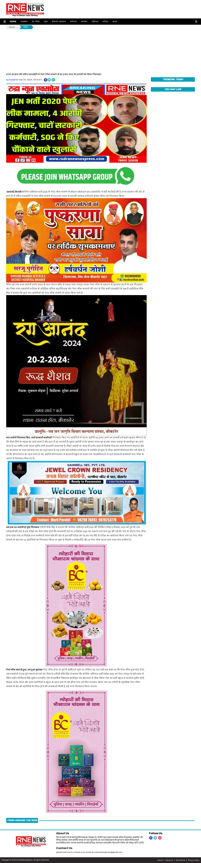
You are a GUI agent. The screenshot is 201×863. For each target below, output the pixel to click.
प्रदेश (46, 21)
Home (13, 21)
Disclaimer (180, 860)
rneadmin (13, 79)
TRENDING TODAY (172, 79)
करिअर (105, 21)
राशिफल (95, 21)
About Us (62, 833)
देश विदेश (36, 21)
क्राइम (115, 21)
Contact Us (64, 848)
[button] (5, 21)
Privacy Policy (193, 860)
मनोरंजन (73, 21)
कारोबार (84, 21)
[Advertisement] (100, 50)
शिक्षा (25, 27)
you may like (172, 89)
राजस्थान (24, 21)
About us (169, 860)
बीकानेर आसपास (59, 21)
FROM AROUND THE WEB (22, 820)
